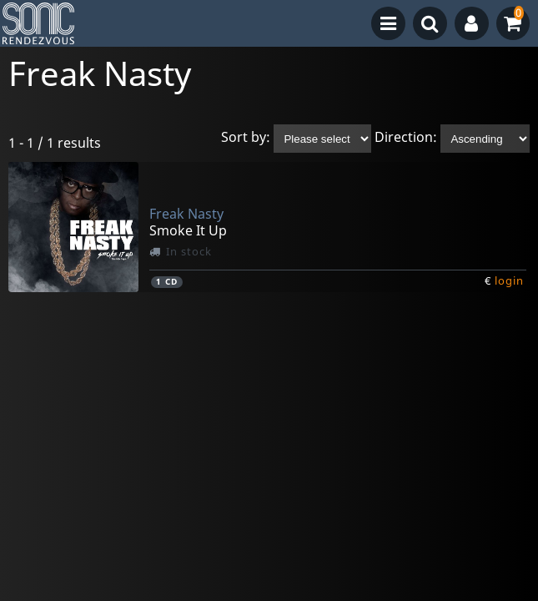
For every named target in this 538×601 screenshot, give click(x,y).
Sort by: (245, 138)
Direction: (406, 138)
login (509, 280)
